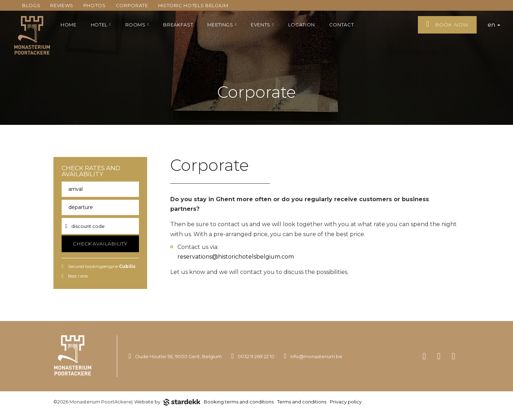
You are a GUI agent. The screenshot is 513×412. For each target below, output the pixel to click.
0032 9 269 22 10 (256, 356)
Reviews (61, 5)
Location (301, 24)
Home (69, 24)
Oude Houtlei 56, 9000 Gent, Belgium (178, 356)
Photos (94, 5)
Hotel (101, 24)
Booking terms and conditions (239, 402)
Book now (447, 24)
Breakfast (178, 24)
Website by (167, 402)
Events (262, 24)
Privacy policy (346, 402)
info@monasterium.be (316, 356)
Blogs (31, 5)
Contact (341, 24)
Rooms (137, 24)
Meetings (222, 24)
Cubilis (127, 266)
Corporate (132, 5)
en (494, 24)
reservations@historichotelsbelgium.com (235, 256)
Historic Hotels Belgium (193, 5)
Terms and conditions (301, 402)
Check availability (100, 243)
